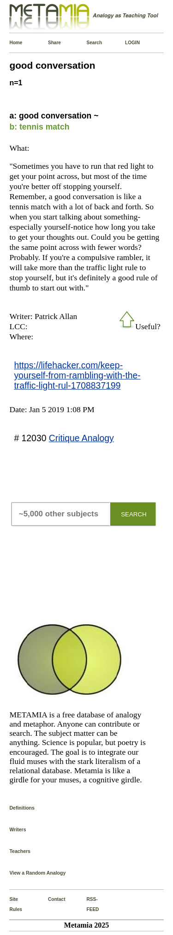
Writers (17, 829)
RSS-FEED (88, 904)
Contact (50, 899)
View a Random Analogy (37, 873)
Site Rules (11, 904)
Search (88, 42)
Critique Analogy (81, 438)
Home (11, 42)
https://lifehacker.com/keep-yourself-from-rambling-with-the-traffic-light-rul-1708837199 (77, 375)
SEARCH (134, 514)
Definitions (22, 808)
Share (50, 42)
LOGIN (127, 42)
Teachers (19, 851)
